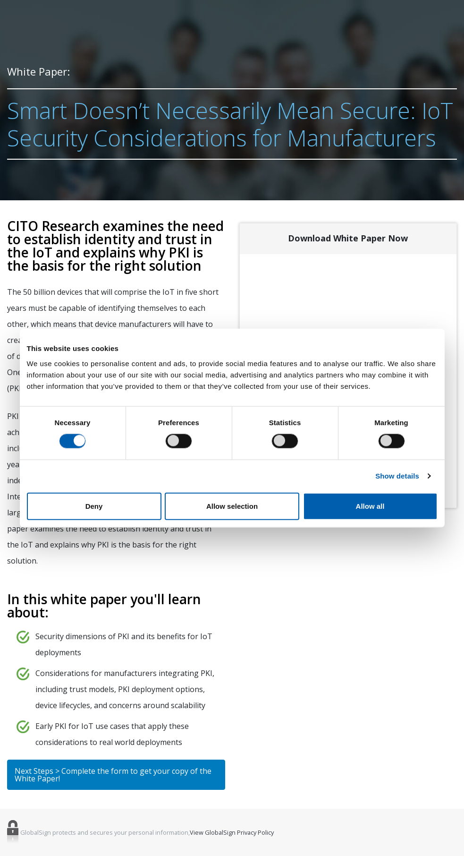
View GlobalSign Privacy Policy (232, 833)
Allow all (370, 506)
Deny (94, 506)
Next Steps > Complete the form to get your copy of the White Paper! (113, 775)
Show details (397, 476)
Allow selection (232, 506)
